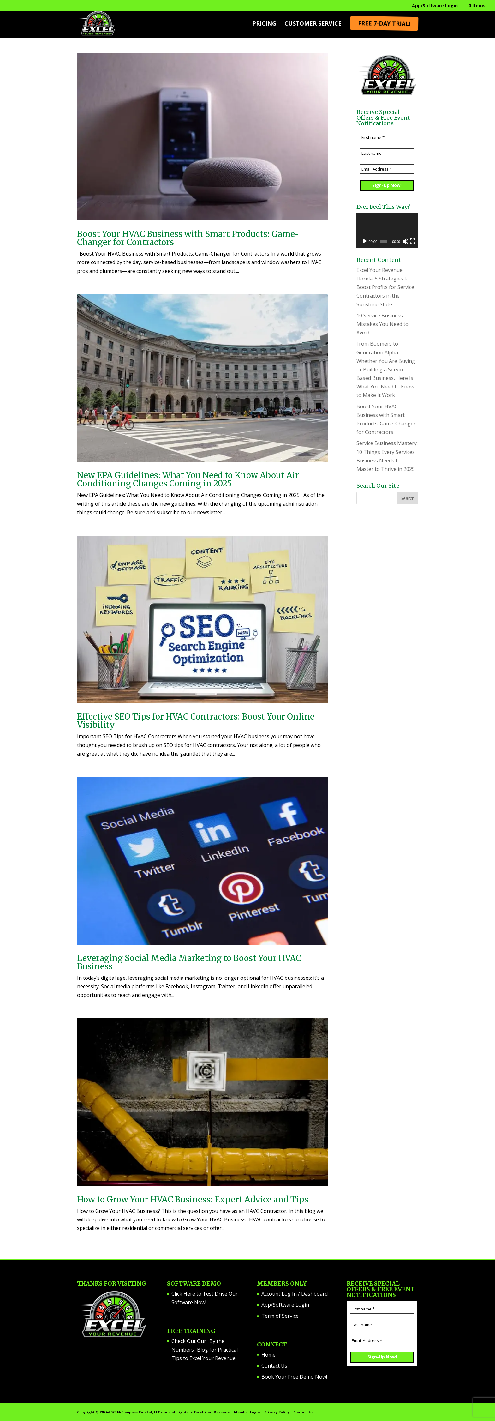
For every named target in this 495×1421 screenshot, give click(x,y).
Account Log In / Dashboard (294, 1293)
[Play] (364, 241)
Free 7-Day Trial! (383, 23)
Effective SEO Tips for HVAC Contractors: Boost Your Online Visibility (195, 720)
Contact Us (274, 1365)
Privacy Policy (276, 1412)
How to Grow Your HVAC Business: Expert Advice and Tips (192, 1199)
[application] (387, 230)
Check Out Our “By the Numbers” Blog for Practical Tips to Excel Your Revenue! (204, 1350)
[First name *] (387, 137)
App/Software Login (435, 6)
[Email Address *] (387, 169)
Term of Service (280, 1315)
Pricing (264, 24)
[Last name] (387, 153)
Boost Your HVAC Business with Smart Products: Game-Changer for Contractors (188, 238)
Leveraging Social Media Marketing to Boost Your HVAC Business (189, 962)
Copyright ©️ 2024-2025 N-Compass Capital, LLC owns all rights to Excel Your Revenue (153, 1412)
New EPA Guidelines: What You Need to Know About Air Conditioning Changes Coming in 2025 (188, 479)
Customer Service (313, 24)
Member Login (247, 1412)
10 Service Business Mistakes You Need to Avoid (382, 324)
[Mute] (405, 241)
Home (268, 1354)
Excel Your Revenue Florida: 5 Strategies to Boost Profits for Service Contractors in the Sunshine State (385, 287)
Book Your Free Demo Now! (294, 1376)
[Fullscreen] (412, 241)
